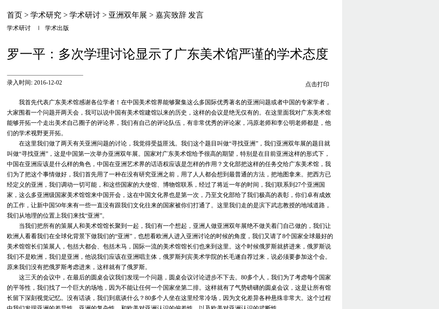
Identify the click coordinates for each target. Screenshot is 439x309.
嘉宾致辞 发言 (180, 15)
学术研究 (45, 15)
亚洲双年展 (127, 15)
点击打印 (317, 84)
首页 (14, 15)
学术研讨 (84, 15)
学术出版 (57, 28)
